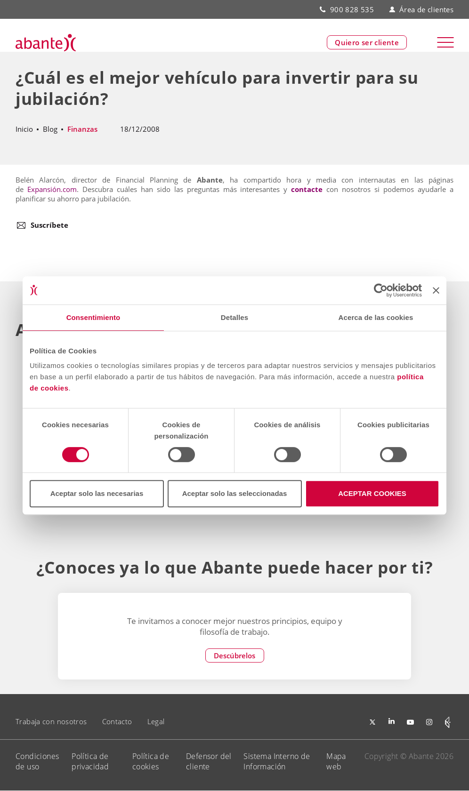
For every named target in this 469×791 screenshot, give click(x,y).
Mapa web (336, 761)
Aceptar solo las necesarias (97, 493)
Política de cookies (150, 761)
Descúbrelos (234, 655)
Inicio (24, 129)
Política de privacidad (90, 761)
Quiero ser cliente (367, 43)
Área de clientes (421, 9)
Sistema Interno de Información (276, 761)
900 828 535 (352, 9)
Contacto (117, 721)
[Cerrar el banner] (436, 290)
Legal (156, 721)
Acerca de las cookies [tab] (376, 317)
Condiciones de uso (37, 761)
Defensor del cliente (209, 761)
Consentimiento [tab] (93, 317)
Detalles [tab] (234, 317)
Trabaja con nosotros (51, 721)
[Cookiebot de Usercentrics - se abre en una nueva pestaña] (381, 290)
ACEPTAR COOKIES (372, 493)
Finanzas (82, 129)
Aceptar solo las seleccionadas (234, 493)
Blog (50, 129)
